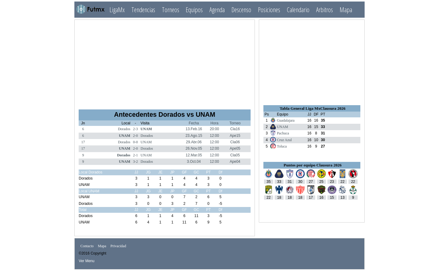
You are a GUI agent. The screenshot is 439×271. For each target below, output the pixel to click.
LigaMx (117, 9)
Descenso (241, 9)
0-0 (135, 142)
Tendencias (143, 9)
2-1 (135, 155)
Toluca (282, 146)
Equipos (194, 9)
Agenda (217, 9)
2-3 (135, 129)
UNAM (146, 129)
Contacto (87, 246)
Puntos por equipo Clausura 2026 (312, 165)
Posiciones (269, 9)
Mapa (346, 9)
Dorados (124, 129)
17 (83, 142)
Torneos (170, 9)
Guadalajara (285, 120)
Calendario (298, 9)
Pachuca (283, 133)
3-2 (135, 161)
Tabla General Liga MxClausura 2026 (312, 108)
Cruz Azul (284, 140)
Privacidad (118, 246)
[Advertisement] (164, 62)
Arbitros (324, 9)
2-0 (135, 136)
